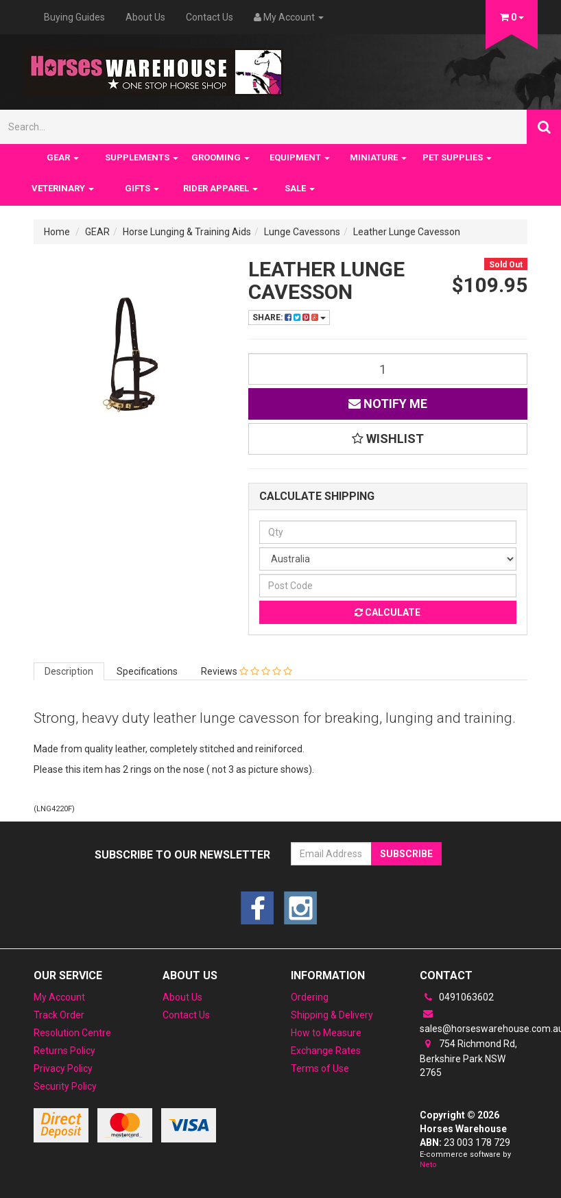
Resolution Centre (72, 1032)
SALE (300, 188)
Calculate (387, 612)
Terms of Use (320, 1068)
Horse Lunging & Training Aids (187, 231)
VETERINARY (63, 188)
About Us (145, 17)
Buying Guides (74, 17)
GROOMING (220, 157)
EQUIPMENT (300, 157)
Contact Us (209, 17)
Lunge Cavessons (302, 231)
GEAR (63, 157)
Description (69, 671)
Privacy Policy (63, 1068)
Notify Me (387, 403)
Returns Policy (64, 1050)
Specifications (147, 671)
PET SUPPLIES (457, 157)
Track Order (59, 1014)
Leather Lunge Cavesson (406, 231)
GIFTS (142, 188)
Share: (289, 317)
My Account (59, 997)
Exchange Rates (326, 1050)
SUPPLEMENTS (141, 157)
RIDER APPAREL (220, 188)
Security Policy (65, 1086)
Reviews (246, 671)
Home (57, 231)
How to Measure (326, 1032)
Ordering (310, 997)
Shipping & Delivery (332, 1014)
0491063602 (457, 997)
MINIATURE (378, 157)
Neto (428, 1164)
